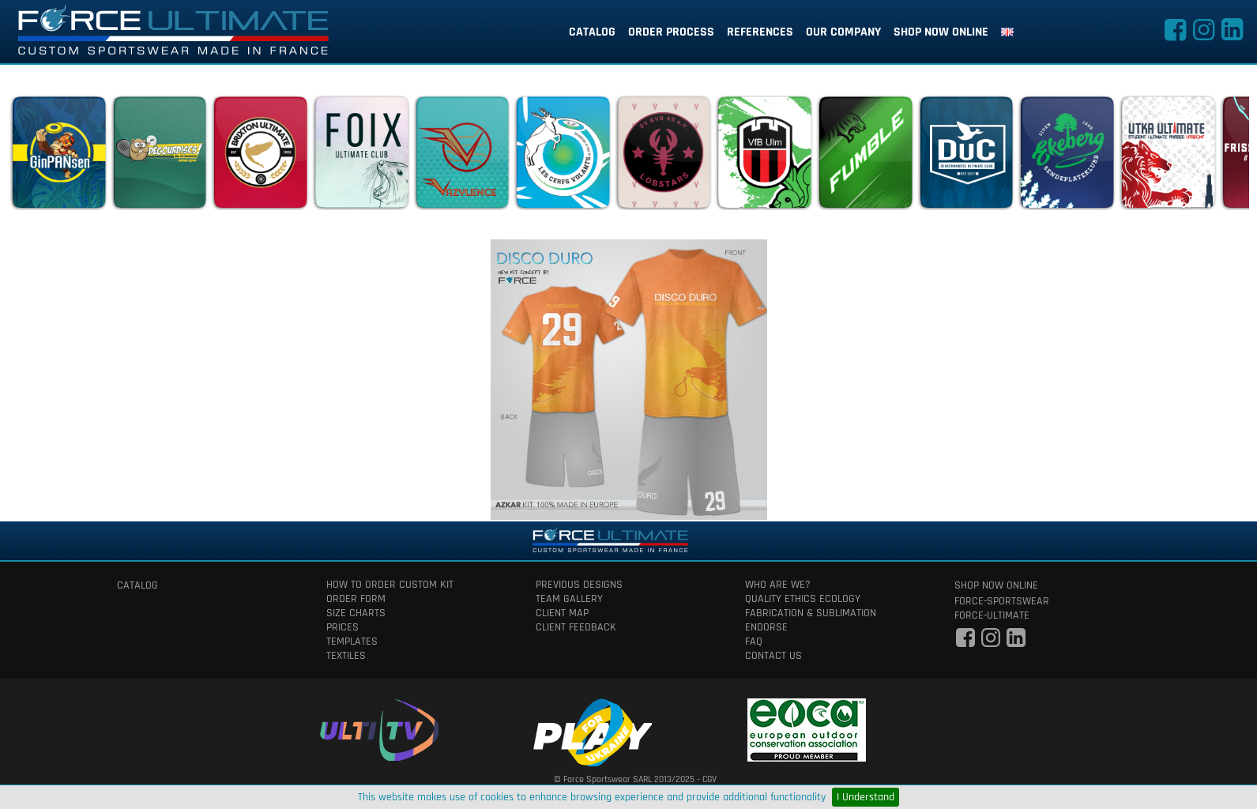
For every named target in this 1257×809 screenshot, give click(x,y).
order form (356, 599)
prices (342, 627)
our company (843, 32)
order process (671, 32)
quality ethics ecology (802, 599)
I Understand (865, 797)
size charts (356, 613)
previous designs (579, 585)
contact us (773, 656)
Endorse (766, 627)
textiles (346, 656)
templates (352, 641)
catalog (592, 32)
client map (562, 613)
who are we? (778, 585)
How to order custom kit (389, 585)
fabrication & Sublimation (810, 613)
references (760, 32)
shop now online (941, 32)
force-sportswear (1001, 601)
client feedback (576, 627)
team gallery (569, 599)
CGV (709, 779)
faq (753, 641)
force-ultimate (991, 615)
